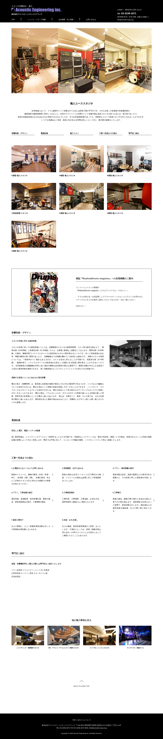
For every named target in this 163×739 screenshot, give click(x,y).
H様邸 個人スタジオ (81, 161)
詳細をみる (80, 306)
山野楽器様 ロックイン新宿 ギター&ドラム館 (29, 573)
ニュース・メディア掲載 (37, 19)
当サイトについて (84, 720)
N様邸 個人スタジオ (129, 161)
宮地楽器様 (15, 577)
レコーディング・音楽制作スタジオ (27, 637)
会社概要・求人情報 (65, 19)
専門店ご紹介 (133, 133)
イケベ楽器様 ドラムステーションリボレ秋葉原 (30, 570)
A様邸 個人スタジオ (33, 236)
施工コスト (74, 133)
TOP (13, 19)
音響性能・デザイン (19, 133)
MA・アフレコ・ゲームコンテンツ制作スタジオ (63, 637)
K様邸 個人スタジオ (33, 161)
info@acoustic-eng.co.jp (125, 20)
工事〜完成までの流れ (108, 133)
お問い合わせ (91, 19)
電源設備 (44, 133)
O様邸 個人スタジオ (129, 198)
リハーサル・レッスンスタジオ (99, 637)
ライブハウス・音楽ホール (135, 637)
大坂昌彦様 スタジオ (33, 198)
